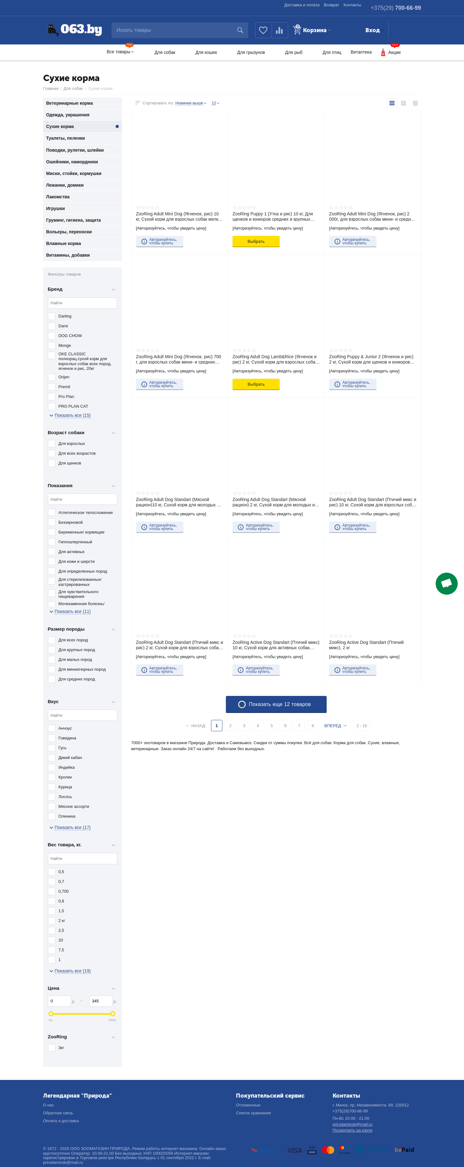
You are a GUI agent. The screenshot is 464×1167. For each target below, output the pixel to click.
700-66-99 (396, 8)
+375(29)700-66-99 (350, 1111)
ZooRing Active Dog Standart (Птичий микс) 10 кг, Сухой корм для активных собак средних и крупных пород (275, 645)
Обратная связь (58, 1113)
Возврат (331, 5)
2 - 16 (362, 725)
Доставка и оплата (301, 5)
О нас (48, 1105)
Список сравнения (253, 1113)
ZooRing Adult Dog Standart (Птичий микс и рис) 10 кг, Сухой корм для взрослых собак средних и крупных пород (372, 502)
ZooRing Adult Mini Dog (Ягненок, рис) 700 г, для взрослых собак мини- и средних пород (178, 359)
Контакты (352, 5)
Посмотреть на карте (353, 1130)
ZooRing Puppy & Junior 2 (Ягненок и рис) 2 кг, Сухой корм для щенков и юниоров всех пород (371, 359)
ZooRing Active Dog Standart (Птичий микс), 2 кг (366, 645)
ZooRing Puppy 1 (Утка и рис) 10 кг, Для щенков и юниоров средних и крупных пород (272, 216)
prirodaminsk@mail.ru (353, 1124)
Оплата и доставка (61, 1120)
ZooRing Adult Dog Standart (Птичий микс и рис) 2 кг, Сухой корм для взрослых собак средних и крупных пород (179, 645)
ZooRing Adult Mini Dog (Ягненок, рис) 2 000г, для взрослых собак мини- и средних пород (372, 216)
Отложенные (248, 1105)
